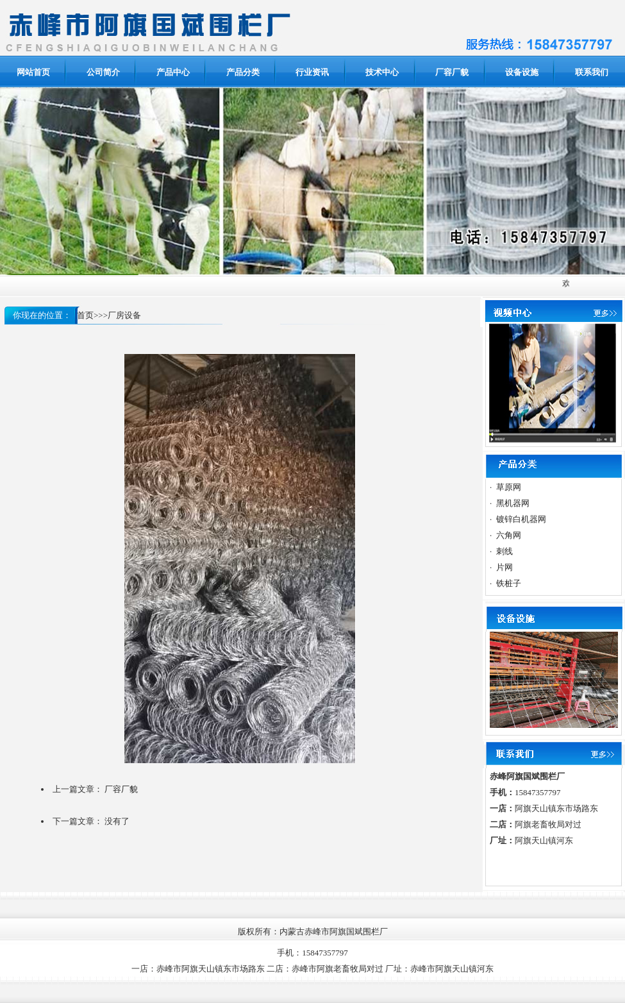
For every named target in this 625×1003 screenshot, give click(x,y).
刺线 (504, 551)
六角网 (508, 535)
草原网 (508, 487)
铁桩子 (508, 583)
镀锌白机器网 (521, 519)
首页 (85, 315)
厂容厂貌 (121, 789)
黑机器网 (512, 503)
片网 (504, 567)
